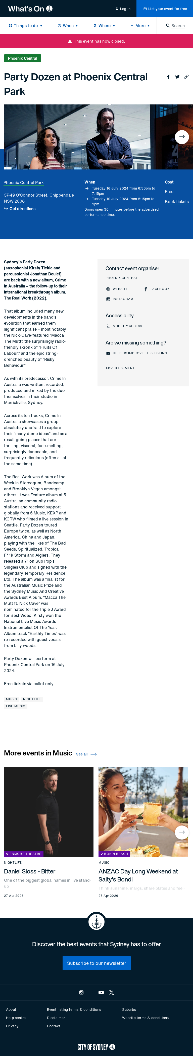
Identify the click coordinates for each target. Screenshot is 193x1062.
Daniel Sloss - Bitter (30, 871)
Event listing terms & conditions (74, 1009)
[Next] (182, 137)
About (11, 1009)
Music (11, 699)
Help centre (16, 1017)
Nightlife (32, 699)
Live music (15, 706)
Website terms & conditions (145, 1017)
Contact (53, 1026)
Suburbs (129, 1009)
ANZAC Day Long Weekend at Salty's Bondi (138, 875)
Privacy (12, 1026)
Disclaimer (56, 1017)
